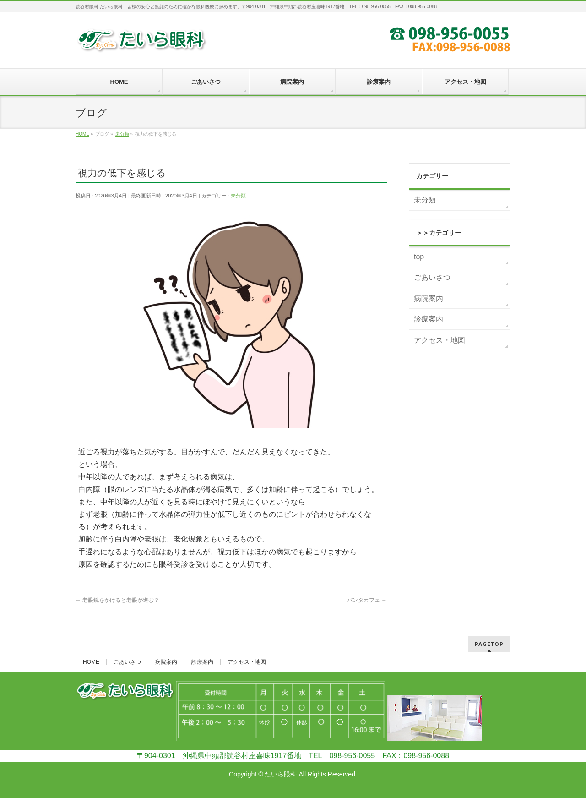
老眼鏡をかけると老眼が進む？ (117, 600)
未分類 (238, 195)
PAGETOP (489, 644)
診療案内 (428, 319)
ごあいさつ (432, 277)
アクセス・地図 (439, 340)
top (419, 257)
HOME (91, 662)
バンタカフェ (367, 600)
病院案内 (428, 298)
